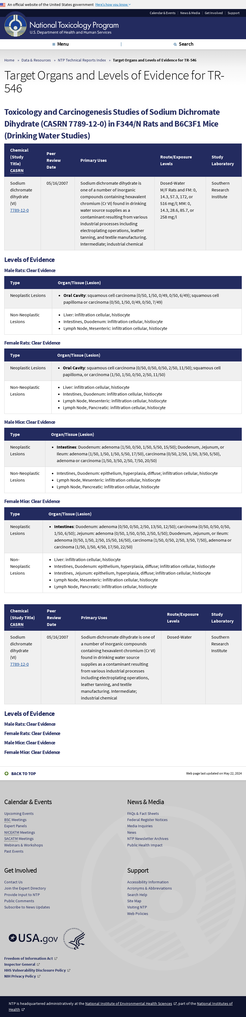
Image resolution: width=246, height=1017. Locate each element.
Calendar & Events (162, 13)
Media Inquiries (140, 825)
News (131, 832)
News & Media (190, 13)
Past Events (13, 851)
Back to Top (23, 773)
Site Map (134, 900)
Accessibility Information (148, 881)
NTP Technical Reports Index (82, 60)
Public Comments (19, 900)
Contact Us (13, 881)
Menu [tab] (63, 44)
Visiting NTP (137, 907)
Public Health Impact (144, 845)
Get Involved (214, 13)
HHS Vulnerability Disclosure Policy (35, 970)
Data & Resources (36, 60)
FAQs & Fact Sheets (143, 813)
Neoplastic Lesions (28, 295)
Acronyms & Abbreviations (149, 888)
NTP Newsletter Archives (147, 838)
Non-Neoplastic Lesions (24, 318)
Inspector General (19, 964)
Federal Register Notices (147, 819)
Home (9, 60)
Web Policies (137, 913)
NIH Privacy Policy (20, 976)
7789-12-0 (19, 210)
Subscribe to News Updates (27, 907)
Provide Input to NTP (22, 894)
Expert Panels (15, 825)
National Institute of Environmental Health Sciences (128, 1003)
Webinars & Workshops (23, 845)
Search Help (137, 894)
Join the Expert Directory (25, 888)
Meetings (15, 819)
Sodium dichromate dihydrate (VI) (21, 196)
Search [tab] (186, 44)
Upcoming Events (19, 813)
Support (234, 13)
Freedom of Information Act (28, 958)
